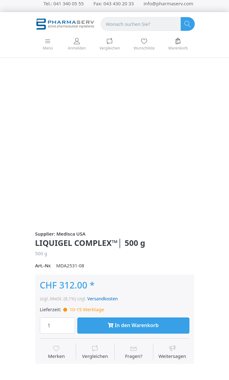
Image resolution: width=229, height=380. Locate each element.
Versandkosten (102, 299)
